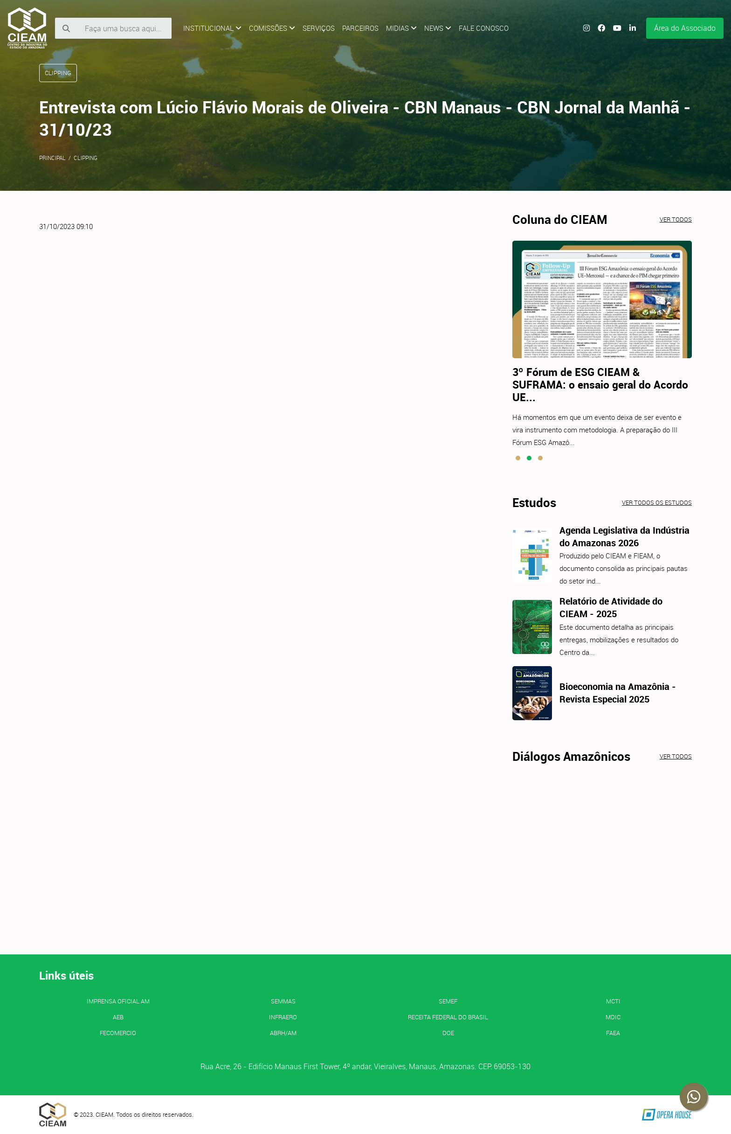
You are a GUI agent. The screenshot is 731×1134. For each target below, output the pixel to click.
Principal (52, 157)
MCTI (613, 1001)
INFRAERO (283, 1017)
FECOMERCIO (118, 1033)
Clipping (85, 157)
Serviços (319, 28)
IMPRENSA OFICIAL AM (118, 1001)
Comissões (272, 28)
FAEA (613, 1033)
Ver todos (676, 219)
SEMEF (448, 1001)
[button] (518, 458)
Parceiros (360, 28)
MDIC (613, 1017)
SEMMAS (283, 1001)
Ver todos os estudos (657, 502)
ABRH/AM (283, 1033)
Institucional (212, 28)
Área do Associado (685, 28)
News (437, 28)
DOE (448, 1033)
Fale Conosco (484, 28)
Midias (401, 28)
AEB (118, 1017)
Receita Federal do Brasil (448, 1017)
